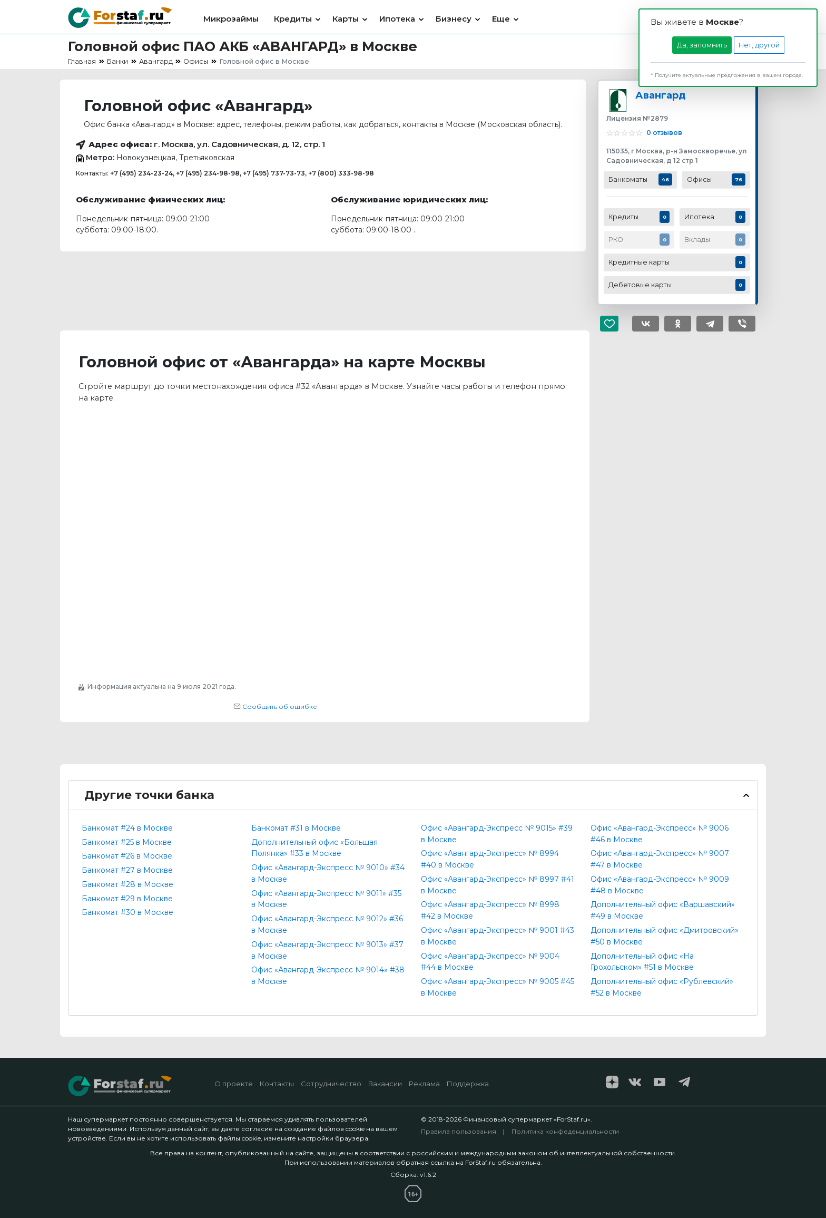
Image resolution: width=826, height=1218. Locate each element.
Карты (345, 19)
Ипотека (397, 19)
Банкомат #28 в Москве (127, 884)
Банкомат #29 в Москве (127, 898)
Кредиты (293, 19)
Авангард (660, 95)
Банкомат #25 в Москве (127, 842)
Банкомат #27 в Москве (127, 870)
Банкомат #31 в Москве (296, 828)
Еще (501, 19)
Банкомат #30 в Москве (127, 912)
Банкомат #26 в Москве (127, 856)
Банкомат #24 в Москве (127, 828)
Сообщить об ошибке (275, 706)
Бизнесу (453, 19)
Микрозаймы (231, 19)
